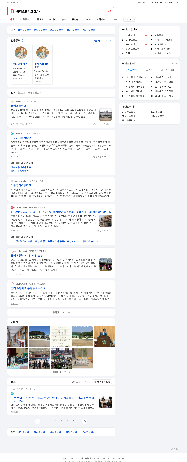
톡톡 (156, 2)
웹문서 (38, 92)
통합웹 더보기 (60, 312)
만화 (161, 2)
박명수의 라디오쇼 (164, 81)
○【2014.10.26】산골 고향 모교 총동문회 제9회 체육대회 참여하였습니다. (61, 211)
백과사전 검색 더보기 (101, 124)
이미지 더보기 (60, 372)
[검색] (111, 11)
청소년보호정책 (100, 458)
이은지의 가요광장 (135, 86)
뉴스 (144, 2)
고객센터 (120, 458)
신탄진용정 (21, 167)
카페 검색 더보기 (103, 231)
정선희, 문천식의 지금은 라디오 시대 (137, 77)
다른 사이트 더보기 (102, 40)
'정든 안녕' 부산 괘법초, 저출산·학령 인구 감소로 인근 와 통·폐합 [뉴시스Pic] (52, 399)
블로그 (21, 92)
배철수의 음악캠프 (164, 91)
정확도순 (76, 382)
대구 (21, 185)
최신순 (87, 382)
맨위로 (175, 449)
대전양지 (20, 171)
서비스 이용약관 (69, 458)
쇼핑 (170, 2)
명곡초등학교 (56, 30)
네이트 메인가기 (12, 2)
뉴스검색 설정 (102, 381)
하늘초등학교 (72, 30)
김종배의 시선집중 (164, 96)
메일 (139, 2)
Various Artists (19, 68)
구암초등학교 (88, 30)
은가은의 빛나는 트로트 (166, 86)
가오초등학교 (24, 30)
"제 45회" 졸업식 (28, 255)
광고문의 (111, 458)
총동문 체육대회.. (29, 288)
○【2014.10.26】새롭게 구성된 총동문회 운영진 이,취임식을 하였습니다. (55, 241)
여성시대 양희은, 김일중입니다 (137, 91)
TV (152, 2)
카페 (29, 92)
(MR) (41, 65)
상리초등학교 (40, 30)
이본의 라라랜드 (134, 81)
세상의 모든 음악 (163, 77)
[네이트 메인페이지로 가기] (12, 11)
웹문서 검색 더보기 (102, 156)
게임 (165, 2)
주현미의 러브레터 (135, 96)
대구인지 (21, 137)
